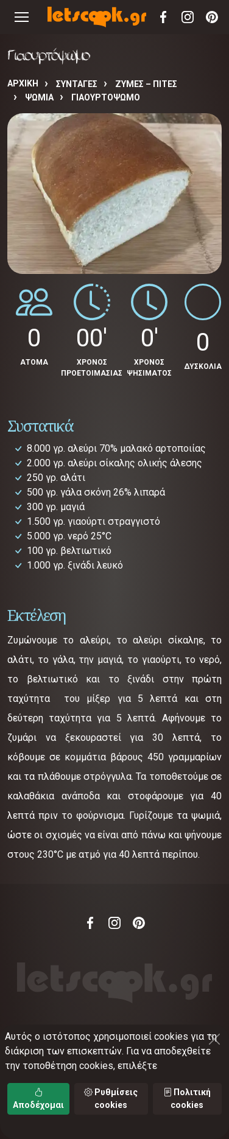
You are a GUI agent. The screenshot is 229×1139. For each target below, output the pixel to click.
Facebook (163, 17)
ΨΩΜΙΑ (39, 97)
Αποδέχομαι (38, 1098)
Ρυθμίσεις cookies (111, 1098)
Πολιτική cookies (187, 1098)
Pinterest (212, 17)
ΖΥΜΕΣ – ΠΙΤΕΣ (146, 84)
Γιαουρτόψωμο (105, 97)
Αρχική (22, 83)
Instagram (187, 17)
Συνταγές (76, 84)
